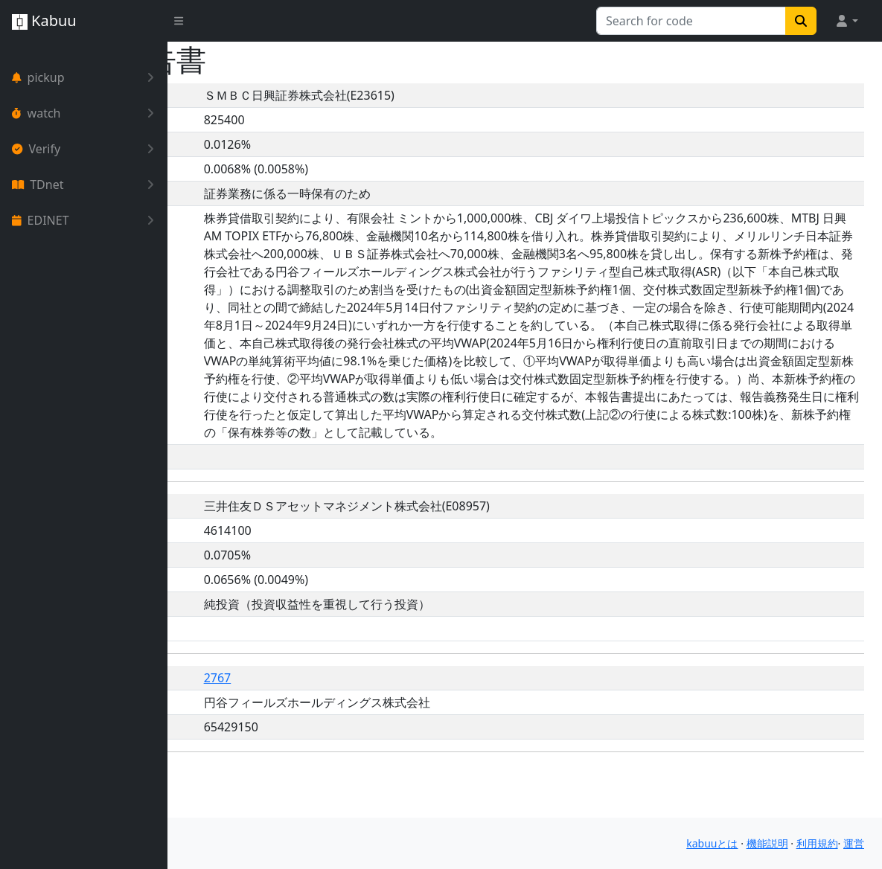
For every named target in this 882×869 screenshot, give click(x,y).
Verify (86, 149)
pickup (86, 77)
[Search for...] (691, 21)
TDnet (86, 184)
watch (86, 113)
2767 (337, 731)
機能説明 (767, 843)
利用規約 (817, 843)
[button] (846, 21)
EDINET (86, 220)
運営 (853, 843)
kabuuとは (712, 843)
